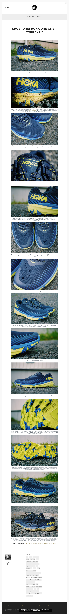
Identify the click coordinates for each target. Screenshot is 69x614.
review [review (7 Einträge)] (38, 568)
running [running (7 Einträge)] (34, 570)
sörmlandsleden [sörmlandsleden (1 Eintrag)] (29, 588)
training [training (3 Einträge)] (37, 591)
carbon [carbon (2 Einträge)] (30, 557)
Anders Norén (13, 610)
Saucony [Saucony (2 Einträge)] (28, 577)
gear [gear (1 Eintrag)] (34, 559)
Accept (36, 610)
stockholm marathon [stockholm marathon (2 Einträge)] (30, 584)
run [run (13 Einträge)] (30, 570)
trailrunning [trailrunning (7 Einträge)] (28, 591)
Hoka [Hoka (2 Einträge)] (37, 559)
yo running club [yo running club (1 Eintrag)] (29, 595)
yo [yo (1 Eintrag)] (40, 593)
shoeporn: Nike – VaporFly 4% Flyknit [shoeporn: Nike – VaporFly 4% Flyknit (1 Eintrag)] (33, 579)
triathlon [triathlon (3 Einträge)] (28, 593)
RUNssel (10, 609)
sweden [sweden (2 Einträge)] (27, 586)
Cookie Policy (45, 605)
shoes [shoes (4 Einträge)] (27, 582)
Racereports (8, 605)
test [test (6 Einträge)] (35, 588)
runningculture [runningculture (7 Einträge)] (37, 573)
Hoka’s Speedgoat (32, 110)
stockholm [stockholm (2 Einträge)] (32, 582)
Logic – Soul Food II (29, 543)
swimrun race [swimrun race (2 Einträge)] (39, 586)
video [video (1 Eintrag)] (38, 593)
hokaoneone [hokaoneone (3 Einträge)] (28, 561)
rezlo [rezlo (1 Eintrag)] (27, 570)
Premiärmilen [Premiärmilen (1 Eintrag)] (29, 568)
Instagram (22, 605)
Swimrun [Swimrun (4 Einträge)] (33, 586)
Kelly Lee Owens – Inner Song (47, 543)
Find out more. (28, 610)
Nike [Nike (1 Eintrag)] (37, 566)
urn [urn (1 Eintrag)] (31, 593)
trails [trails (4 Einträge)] (33, 591)
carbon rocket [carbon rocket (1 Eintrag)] (36, 557)
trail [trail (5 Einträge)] (38, 588)
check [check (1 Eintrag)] (27, 559)
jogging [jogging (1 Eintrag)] (27, 566)
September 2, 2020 (27, 25)
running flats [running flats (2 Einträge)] (28, 575)
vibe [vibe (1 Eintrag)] (35, 593)
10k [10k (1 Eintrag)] (27, 557)
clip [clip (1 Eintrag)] (31, 559)
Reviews (15, 605)
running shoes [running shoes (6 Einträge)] (35, 575)
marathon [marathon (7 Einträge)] (33, 566)
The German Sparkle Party (33, 605)
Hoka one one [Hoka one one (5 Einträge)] (35, 561)
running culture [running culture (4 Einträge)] (29, 573)
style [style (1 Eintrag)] (37, 584)
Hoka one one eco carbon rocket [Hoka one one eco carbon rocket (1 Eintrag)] (32, 563)
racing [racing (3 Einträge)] (34, 568)
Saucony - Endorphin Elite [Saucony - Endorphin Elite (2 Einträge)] (36, 577)
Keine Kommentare (41, 25)
